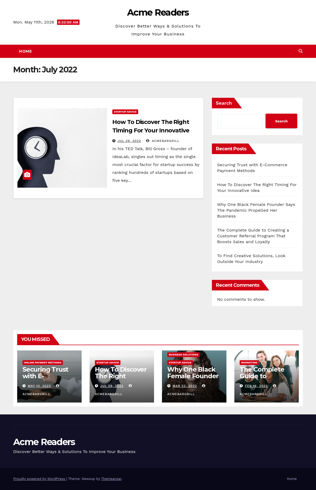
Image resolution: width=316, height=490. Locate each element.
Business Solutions (183, 354)
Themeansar (111, 479)
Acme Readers (158, 12)
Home (25, 51)
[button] (301, 51)
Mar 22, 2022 (185, 386)
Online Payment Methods (42, 362)
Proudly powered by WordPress (39, 479)
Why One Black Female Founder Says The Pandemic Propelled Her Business (256, 210)
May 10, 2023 (39, 386)
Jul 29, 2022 (129, 141)
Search (224, 103)
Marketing (249, 362)
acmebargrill (162, 141)
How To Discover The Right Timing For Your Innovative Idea (150, 130)
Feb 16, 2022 (256, 386)
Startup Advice (125, 111)
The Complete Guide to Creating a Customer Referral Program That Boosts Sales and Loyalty (253, 236)
